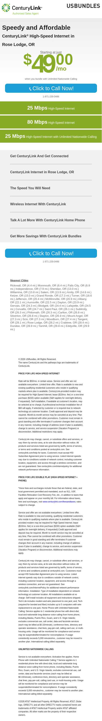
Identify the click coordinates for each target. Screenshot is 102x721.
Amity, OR (73, 292)
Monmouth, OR (47, 285)
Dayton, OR (65, 302)
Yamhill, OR (45, 326)
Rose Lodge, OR (37, 322)
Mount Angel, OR (77, 315)
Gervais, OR (17, 305)
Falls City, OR (76, 285)
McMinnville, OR (55, 299)
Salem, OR (47, 292)
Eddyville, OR (74, 326)
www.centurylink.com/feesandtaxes (59, 502)
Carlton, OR (65, 312)
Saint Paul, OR (54, 309)
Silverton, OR (18, 315)
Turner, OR (78, 295)
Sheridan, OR (58, 288)
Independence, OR (27, 288)
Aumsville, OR (35, 302)
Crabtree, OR (69, 322)
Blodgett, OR (46, 305)
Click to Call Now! (51, 88)
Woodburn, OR (55, 319)
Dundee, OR (17, 326)
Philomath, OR (36, 312)
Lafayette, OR (75, 305)
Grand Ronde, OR (48, 295)
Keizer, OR (17, 295)
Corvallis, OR (24, 309)
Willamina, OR (19, 292)
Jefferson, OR (24, 299)
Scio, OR (27, 319)
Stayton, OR (46, 315)
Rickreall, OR (18, 285)
